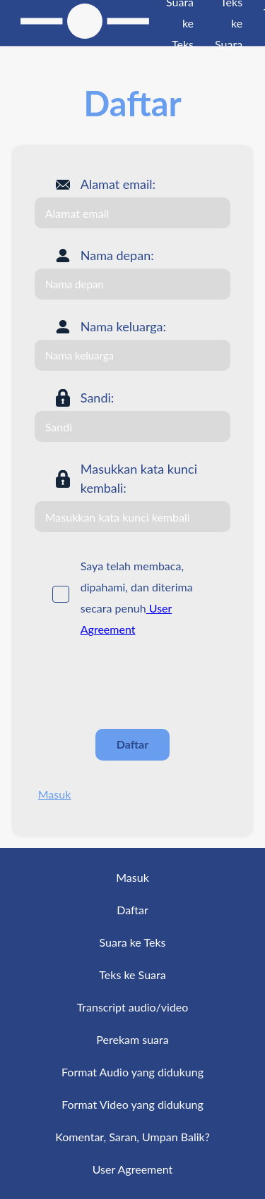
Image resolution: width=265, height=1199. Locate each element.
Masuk (54, 794)
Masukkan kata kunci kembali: (139, 478)
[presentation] (142, 683)
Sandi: (97, 397)
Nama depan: (117, 255)
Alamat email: (118, 184)
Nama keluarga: (123, 326)
